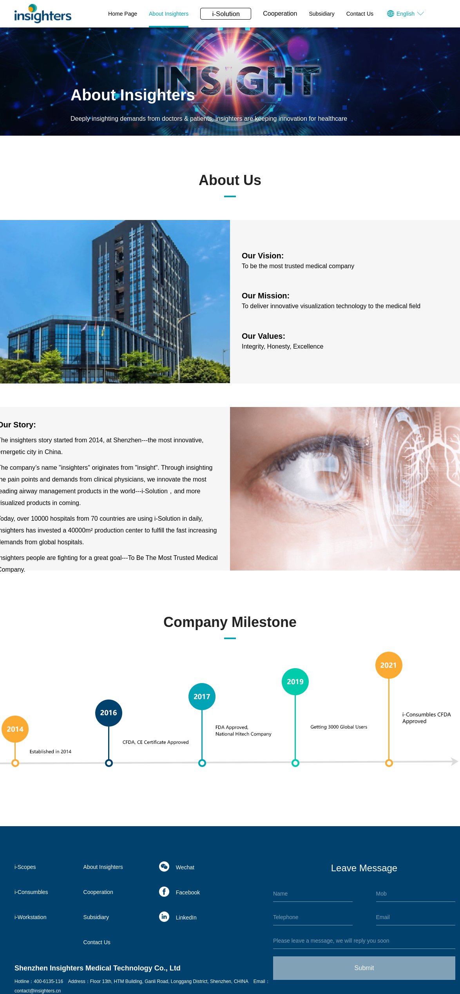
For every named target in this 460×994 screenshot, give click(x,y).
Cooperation (280, 13)
